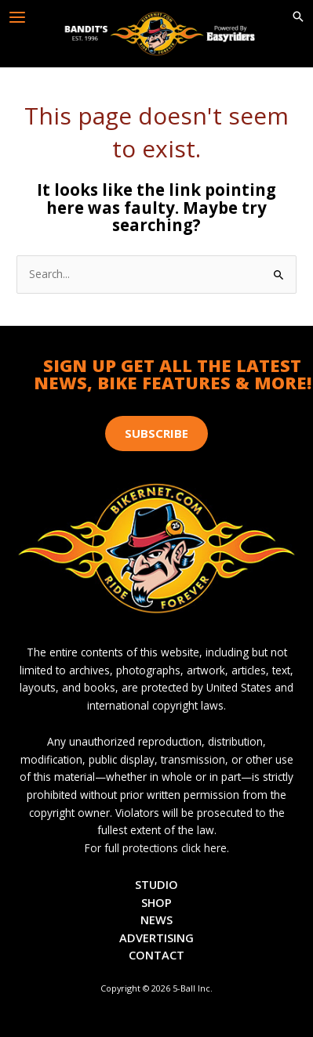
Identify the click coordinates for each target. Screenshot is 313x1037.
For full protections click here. (157, 847)
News (156, 919)
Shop (156, 902)
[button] (298, 17)
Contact (156, 955)
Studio (156, 884)
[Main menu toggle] (17, 17)
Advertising (156, 937)
